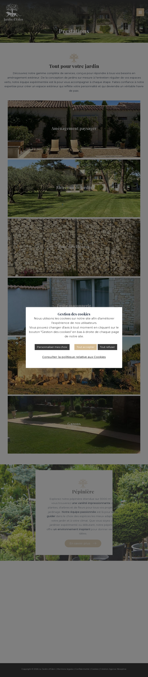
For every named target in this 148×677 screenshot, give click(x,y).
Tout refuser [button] (107, 347)
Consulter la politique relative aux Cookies (74, 357)
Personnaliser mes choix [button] (52, 347)
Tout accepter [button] (85, 347)
